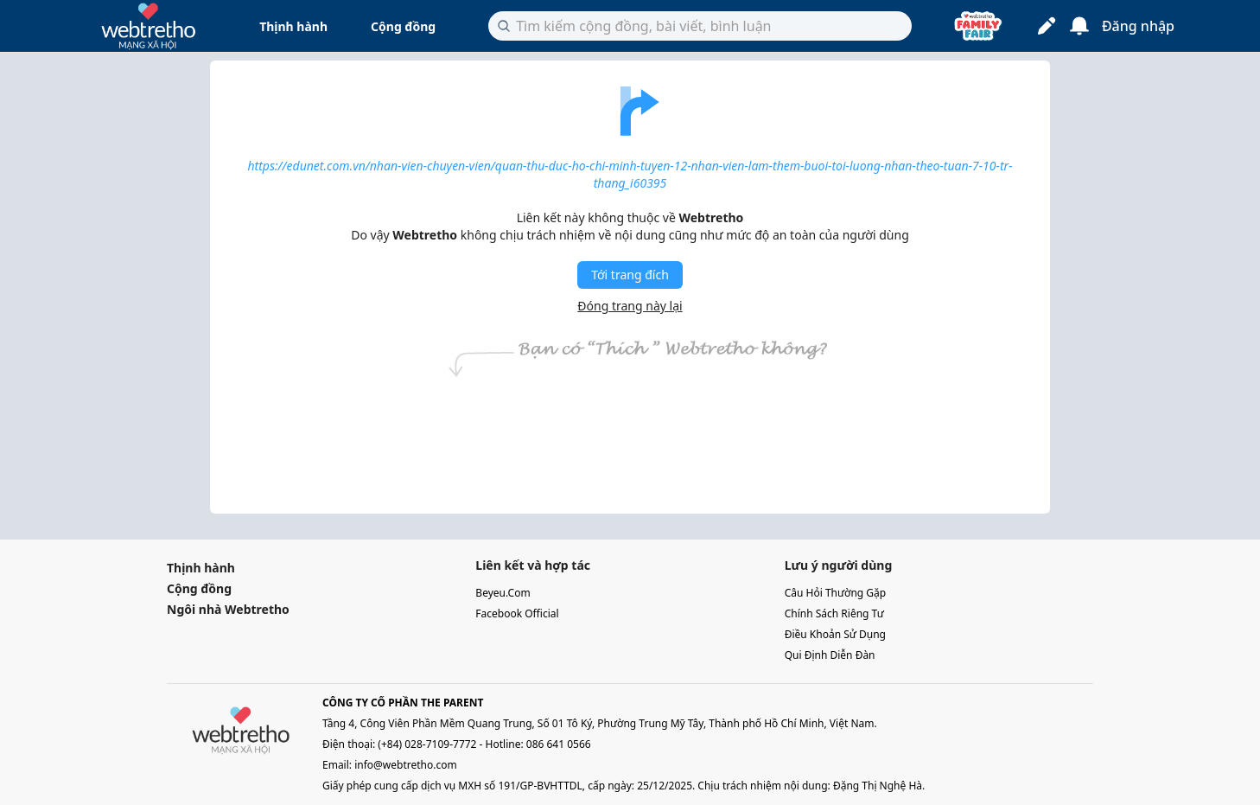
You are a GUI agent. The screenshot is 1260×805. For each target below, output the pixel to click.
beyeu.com (502, 592)
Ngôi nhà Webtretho (228, 609)
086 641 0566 (558, 744)
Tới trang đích (630, 274)
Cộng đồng (403, 26)
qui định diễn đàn (830, 655)
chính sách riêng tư (834, 613)
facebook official (516, 613)
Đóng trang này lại (629, 305)
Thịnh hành (293, 26)
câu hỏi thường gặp (836, 592)
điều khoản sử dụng (835, 634)
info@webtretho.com (405, 764)
